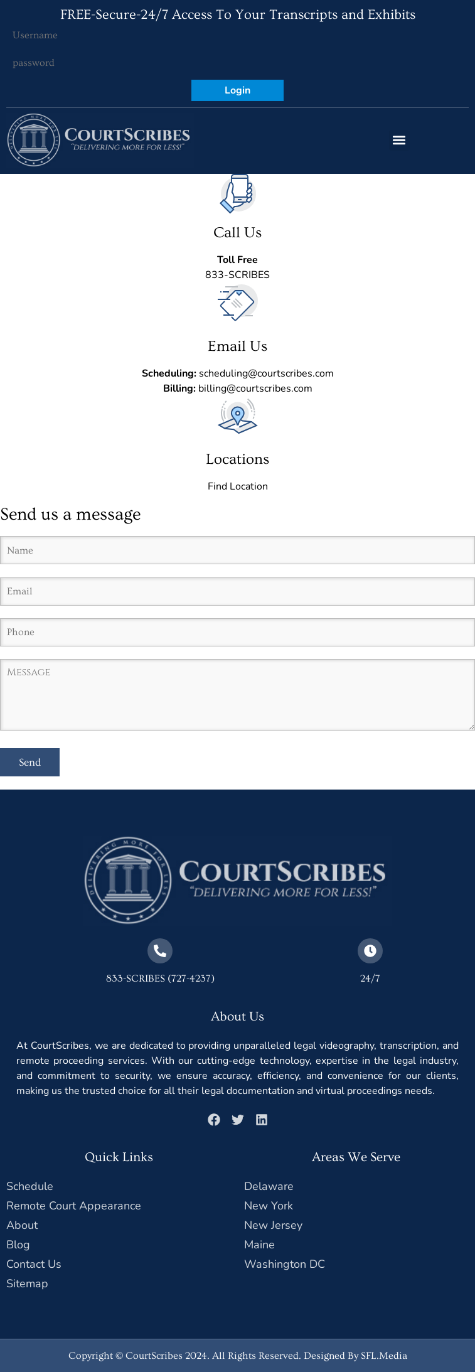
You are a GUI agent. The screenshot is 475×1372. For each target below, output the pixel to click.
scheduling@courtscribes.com (266, 373)
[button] (399, 140)
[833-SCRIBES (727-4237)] (160, 950)
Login (237, 90)
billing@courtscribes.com (255, 388)
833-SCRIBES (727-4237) (160, 978)
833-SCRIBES (237, 275)
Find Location (238, 486)
